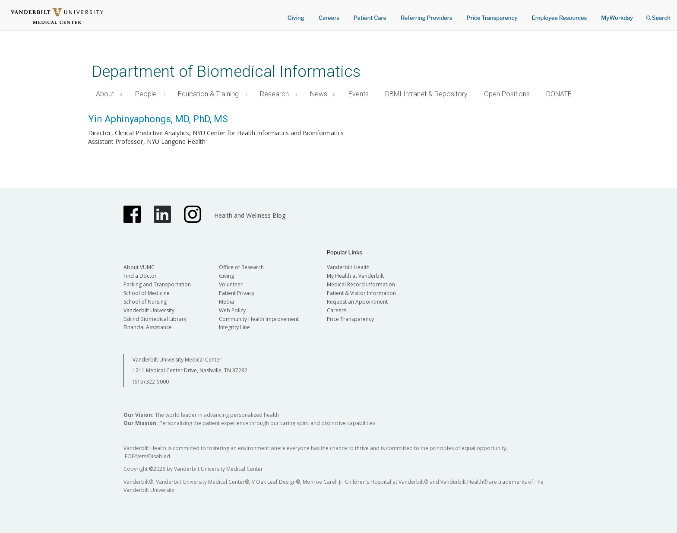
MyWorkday (617, 17)
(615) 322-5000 (151, 381)
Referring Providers (426, 17)
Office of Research (241, 267)
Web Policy (232, 310)
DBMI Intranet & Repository (426, 94)
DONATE (559, 94)
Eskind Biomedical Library (155, 319)
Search (658, 15)
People (146, 94)
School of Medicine (146, 293)
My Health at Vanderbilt (355, 275)
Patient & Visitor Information (361, 293)
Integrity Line (234, 327)
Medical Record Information (361, 284)
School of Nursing (145, 301)
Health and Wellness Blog (249, 215)
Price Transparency (492, 17)
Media (226, 301)
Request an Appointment (357, 301)
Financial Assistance (147, 327)
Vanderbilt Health (348, 267)
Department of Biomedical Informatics (226, 71)
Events (358, 94)
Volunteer (231, 284)
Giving (296, 17)
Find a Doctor (140, 275)
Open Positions (507, 94)
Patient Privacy (236, 293)
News (318, 94)
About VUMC (139, 267)
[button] (121, 94)
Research (274, 94)
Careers (329, 17)
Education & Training (208, 94)
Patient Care (370, 17)
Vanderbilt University (148, 310)
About (105, 94)
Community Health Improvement (259, 319)
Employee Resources (559, 17)
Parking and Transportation (157, 284)
